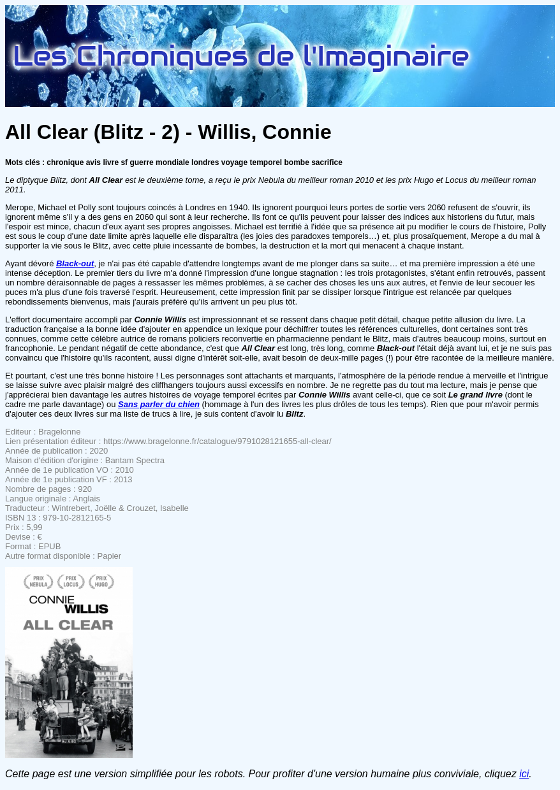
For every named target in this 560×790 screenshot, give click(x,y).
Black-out (75, 263)
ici (524, 773)
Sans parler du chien (159, 404)
